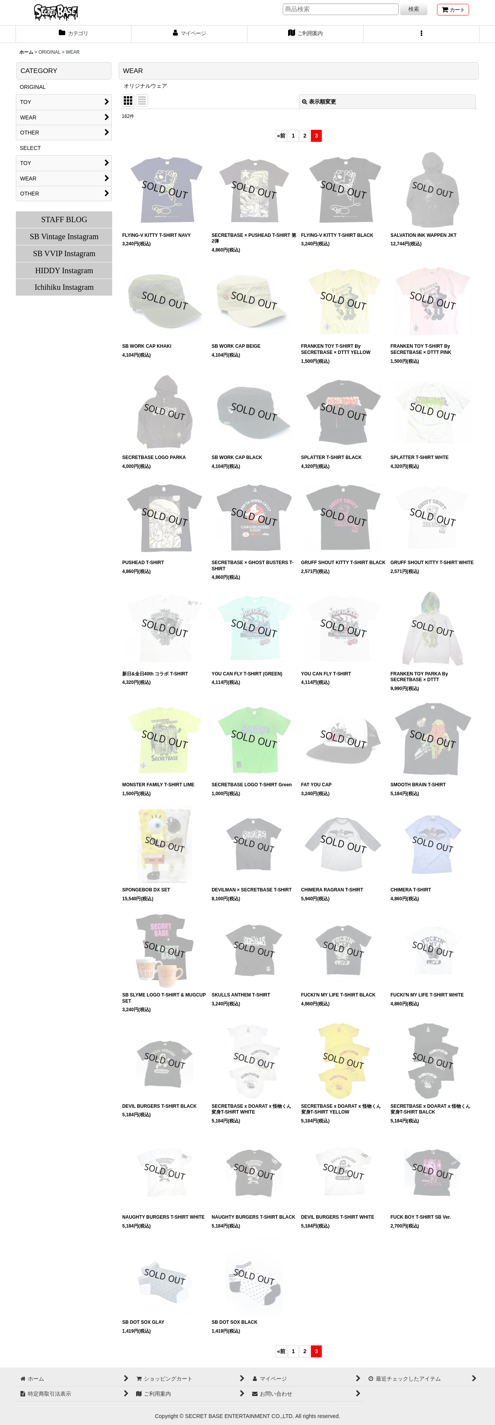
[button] (422, 34)
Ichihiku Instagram (64, 287)
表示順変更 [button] (319, 102)
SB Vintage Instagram (64, 236)
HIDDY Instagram (64, 270)
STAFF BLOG (64, 219)
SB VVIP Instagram (64, 253)
